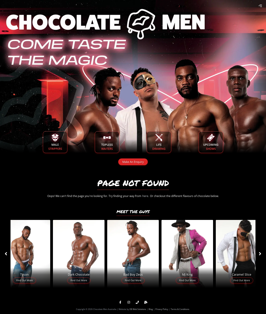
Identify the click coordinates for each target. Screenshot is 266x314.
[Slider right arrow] (260, 253)
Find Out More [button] (24, 280)
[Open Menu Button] (260, 5)
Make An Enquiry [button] (133, 162)
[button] (120, 302)
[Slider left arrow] (6, 253)
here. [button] (145, 196)
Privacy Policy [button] (161, 309)
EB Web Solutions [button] (138, 309)
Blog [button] (151, 309)
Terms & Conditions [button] (180, 309)
